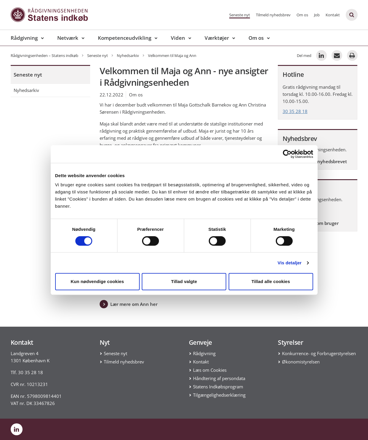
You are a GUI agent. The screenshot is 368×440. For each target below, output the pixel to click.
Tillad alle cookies (270, 281)
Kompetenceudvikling (124, 37)
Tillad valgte (184, 281)
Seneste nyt (239, 15)
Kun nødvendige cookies (97, 281)
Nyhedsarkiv (26, 90)
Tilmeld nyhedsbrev (273, 15)
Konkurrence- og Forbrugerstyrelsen (319, 353)
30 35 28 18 (295, 111)
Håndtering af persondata (219, 378)
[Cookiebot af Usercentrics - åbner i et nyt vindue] (287, 154)
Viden (178, 37)
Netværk (67, 37)
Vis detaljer (290, 262)
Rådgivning (24, 37)
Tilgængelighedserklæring (219, 395)
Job (317, 15)
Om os (302, 15)
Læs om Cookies (210, 370)
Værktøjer (217, 37)
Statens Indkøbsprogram (218, 387)
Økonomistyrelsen (301, 362)
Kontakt (333, 15)
